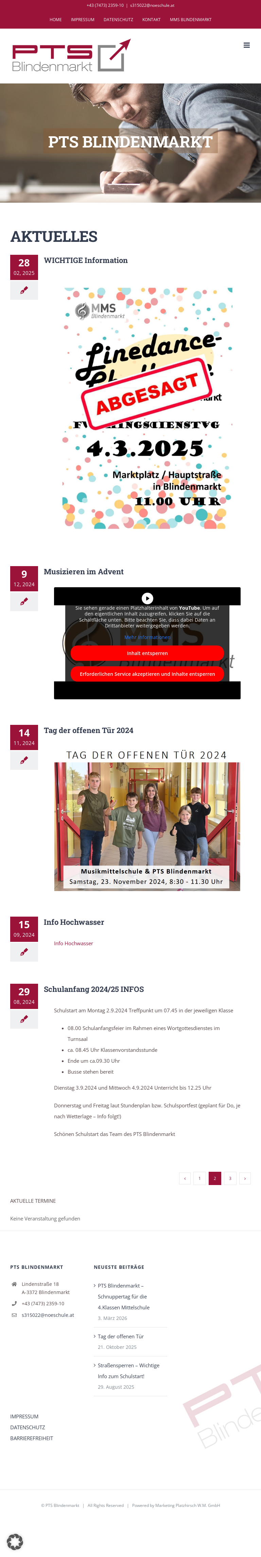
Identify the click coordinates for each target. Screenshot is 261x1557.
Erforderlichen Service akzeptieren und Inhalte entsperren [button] (147, 674)
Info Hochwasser (74, 943)
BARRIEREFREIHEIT (31, 1438)
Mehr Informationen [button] (147, 637)
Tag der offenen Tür (121, 1336)
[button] (15, 1542)
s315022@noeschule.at (152, 5)
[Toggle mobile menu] (247, 45)
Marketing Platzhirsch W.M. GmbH (187, 1505)
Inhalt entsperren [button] (147, 653)
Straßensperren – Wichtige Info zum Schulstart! (128, 1371)
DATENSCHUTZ (27, 1427)
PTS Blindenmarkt (62, 1505)
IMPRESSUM (24, 1416)
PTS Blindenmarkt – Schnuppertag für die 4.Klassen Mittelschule (124, 1296)
